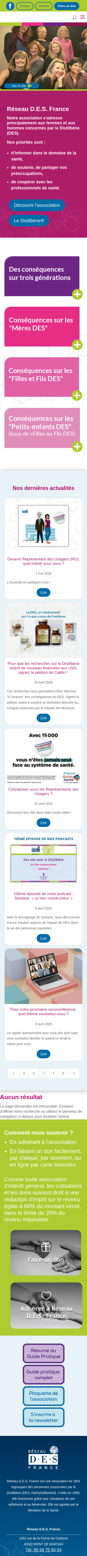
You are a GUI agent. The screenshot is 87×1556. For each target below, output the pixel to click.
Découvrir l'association (37, 205)
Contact (24, 6)
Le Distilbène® (29, 220)
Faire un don (67, 6)
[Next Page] (74, 1073)
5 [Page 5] (34, 1073)
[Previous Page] (13, 1073)
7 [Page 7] (53, 1073)
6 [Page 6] (44, 1073)
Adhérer (44, 6)
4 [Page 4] (24, 1073)
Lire (43, 592)
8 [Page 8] (63, 1073)
